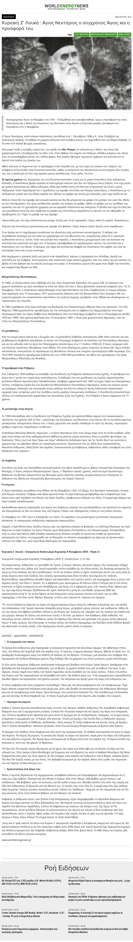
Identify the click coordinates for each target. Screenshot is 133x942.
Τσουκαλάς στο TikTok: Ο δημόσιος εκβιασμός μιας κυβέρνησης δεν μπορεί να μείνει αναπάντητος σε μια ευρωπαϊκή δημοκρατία (96, 898)
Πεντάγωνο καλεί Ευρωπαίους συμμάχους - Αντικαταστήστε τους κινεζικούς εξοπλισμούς (30, 931)
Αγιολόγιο (8, 16)
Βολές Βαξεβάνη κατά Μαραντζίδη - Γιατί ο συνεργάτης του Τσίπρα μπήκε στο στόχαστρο (33, 898)
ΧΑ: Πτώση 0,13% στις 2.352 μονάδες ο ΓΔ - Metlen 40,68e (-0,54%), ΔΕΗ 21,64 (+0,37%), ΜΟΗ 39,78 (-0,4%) (32, 882)
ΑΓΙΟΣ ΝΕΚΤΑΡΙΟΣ (82, 34)
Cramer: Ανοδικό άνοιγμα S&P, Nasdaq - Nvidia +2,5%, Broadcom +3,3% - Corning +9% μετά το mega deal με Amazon (33, 914)
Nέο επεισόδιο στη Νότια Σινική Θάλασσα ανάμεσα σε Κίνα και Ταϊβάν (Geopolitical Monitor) (98, 931)
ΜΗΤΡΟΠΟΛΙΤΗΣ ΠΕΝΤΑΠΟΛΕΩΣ (103, 34)
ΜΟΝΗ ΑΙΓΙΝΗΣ (124, 34)
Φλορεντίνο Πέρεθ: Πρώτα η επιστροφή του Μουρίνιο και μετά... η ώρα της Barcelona (99, 882)
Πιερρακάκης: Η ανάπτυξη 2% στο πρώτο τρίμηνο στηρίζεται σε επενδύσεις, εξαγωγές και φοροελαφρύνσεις (95, 914)
